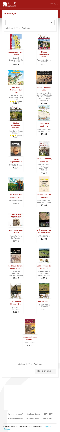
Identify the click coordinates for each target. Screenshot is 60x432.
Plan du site (47, 419)
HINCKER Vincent (16, 275)
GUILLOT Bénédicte (44, 95)
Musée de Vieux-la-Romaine (15, 237)
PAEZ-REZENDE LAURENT (44, 100)
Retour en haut (45, 371)
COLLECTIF (30, 343)
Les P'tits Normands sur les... (16, 90)
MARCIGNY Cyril (44, 129)
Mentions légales (33, 414)
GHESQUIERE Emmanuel (44, 272)
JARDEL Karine (44, 164)
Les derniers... (44, 302)
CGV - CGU (48, 414)
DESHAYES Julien (44, 93)
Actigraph (47, 427)
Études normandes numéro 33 (44, 54)
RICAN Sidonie (45, 169)
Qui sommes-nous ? (15, 414)
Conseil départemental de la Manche (16, 60)
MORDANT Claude (44, 202)
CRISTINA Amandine (16, 272)
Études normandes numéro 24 (16, 125)
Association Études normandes (44, 61)
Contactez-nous (32, 419)
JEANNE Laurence (44, 97)
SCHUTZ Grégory (16, 165)
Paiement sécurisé (15, 419)
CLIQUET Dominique (16, 308)
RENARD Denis (44, 131)
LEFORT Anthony (15, 200)
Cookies (7, 429)
